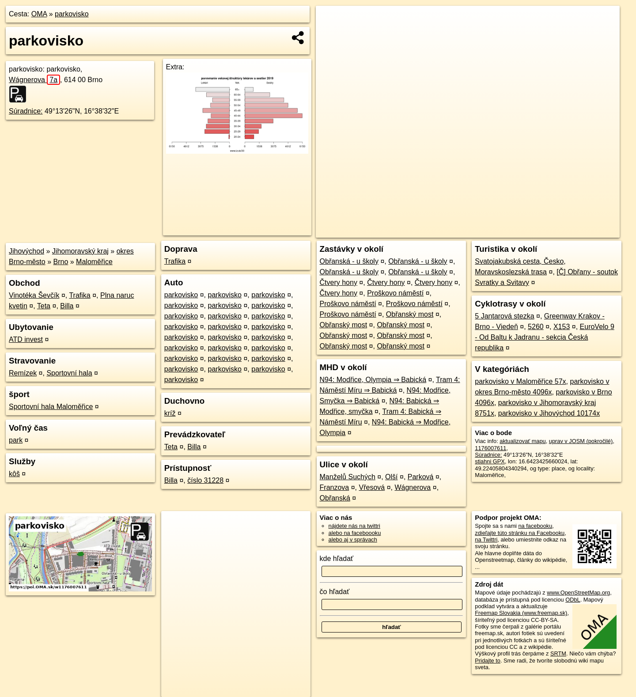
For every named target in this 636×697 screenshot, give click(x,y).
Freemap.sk (512, 231)
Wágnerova (34, 80)
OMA (39, 14)
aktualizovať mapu (522, 441)
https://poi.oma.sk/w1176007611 (579, 231)
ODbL (572, 599)
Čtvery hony (338, 282)
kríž (170, 413)
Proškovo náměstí (395, 293)
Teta (43, 306)
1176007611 (490, 448)
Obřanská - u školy (349, 261)
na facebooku (535, 526)
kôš (14, 473)
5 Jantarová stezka (504, 316)
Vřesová (372, 487)
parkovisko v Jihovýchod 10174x (549, 413)
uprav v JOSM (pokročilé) (581, 441)
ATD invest (26, 339)
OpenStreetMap (467, 231)
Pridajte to (487, 660)
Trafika (79, 295)
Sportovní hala (69, 373)
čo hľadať (335, 591)
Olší (391, 477)
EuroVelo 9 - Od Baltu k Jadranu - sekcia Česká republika (544, 337)
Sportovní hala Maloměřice (51, 406)
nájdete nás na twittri (354, 526)
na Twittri (486, 539)
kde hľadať (337, 558)
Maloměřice (94, 261)
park (16, 440)
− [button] (331, 34)
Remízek (23, 373)
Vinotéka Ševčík (34, 295)
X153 (561, 326)
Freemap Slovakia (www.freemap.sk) (521, 613)
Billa (66, 306)
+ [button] (331, 20)
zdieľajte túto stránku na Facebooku (519, 533)
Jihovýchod (26, 251)
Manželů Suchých (347, 477)
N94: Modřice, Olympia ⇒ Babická (373, 379)
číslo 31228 (205, 480)
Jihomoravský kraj (80, 251)
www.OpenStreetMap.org (578, 592)
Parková (421, 477)
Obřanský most (410, 314)
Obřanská (335, 498)
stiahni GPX (490, 461)
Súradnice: (26, 111)
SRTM (558, 653)
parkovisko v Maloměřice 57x (520, 381)
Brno (60, 261)
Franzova (334, 487)
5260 (536, 326)
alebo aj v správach (353, 539)
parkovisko (71, 14)
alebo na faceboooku (355, 533)
